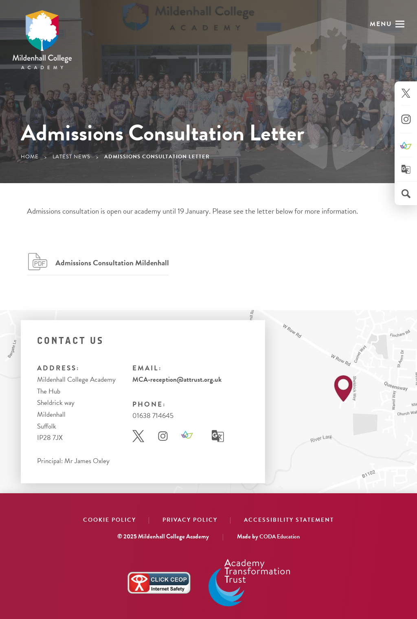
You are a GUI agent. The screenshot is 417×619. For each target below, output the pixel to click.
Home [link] (30, 157)
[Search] (406, 193)
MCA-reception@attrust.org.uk (177, 379)
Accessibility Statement (289, 520)
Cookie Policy (109, 520)
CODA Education (279, 536)
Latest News (71, 157)
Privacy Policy (189, 520)
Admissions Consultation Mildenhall (112, 263)
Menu (381, 24)
